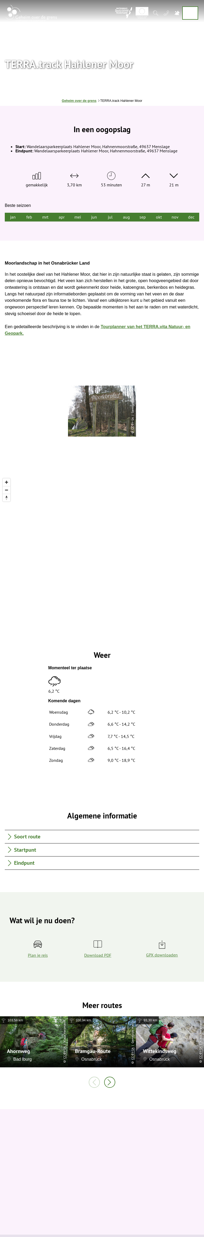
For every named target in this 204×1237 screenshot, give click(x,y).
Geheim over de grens (79, 101)
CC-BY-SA (64, 1052)
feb (29, 217)
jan (13, 217)
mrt (45, 217)
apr (62, 217)
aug (126, 217)
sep (142, 217)
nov (175, 217)
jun (94, 217)
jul (110, 217)
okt (159, 217)
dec (191, 217)
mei (77, 217)
